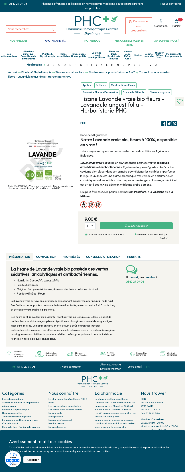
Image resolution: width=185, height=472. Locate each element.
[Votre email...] (135, 366)
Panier (177, 23)
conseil (134, 277)
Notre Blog (92, 40)
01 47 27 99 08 (18, 3)
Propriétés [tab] (71, 257)
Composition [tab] (46, 257)
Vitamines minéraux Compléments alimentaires (28, 55)
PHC (83, 123)
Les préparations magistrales (64, 406)
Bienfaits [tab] (134, 257)
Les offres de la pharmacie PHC (65, 409)
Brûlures (101, 85)
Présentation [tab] (19, 257)
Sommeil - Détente (134, 92)
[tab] (147, 254)
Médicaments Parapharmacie (173, 55)
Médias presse (56, 423)
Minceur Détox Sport (159, 55)
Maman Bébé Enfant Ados (128, 55)
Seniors (138, 55)
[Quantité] (90, 225)
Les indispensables (9, 55)
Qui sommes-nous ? (166, 40)
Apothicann (55, 40)
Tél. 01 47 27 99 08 (151, 409)
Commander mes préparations (139, 25)
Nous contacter (171, 3)
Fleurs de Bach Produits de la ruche (113, 55)
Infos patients (55, 416)
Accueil (12, 72)
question (150, 277)
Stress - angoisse (160, 92)
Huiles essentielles (63, 55)
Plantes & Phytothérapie (47, 55)
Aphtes (87, 85)
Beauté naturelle (149, 55)
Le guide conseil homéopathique (96, 55)
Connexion (161, 23)
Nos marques (18, 40)
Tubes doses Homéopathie (78, 55)
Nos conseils (55, 412)
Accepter (33, 459)
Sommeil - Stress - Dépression (100, 92)
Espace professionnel (60, 419)
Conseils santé (10, 423)
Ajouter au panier (136, 225)
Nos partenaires (57, 426)
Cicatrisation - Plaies (123, 85)
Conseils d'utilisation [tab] (103, 257)
